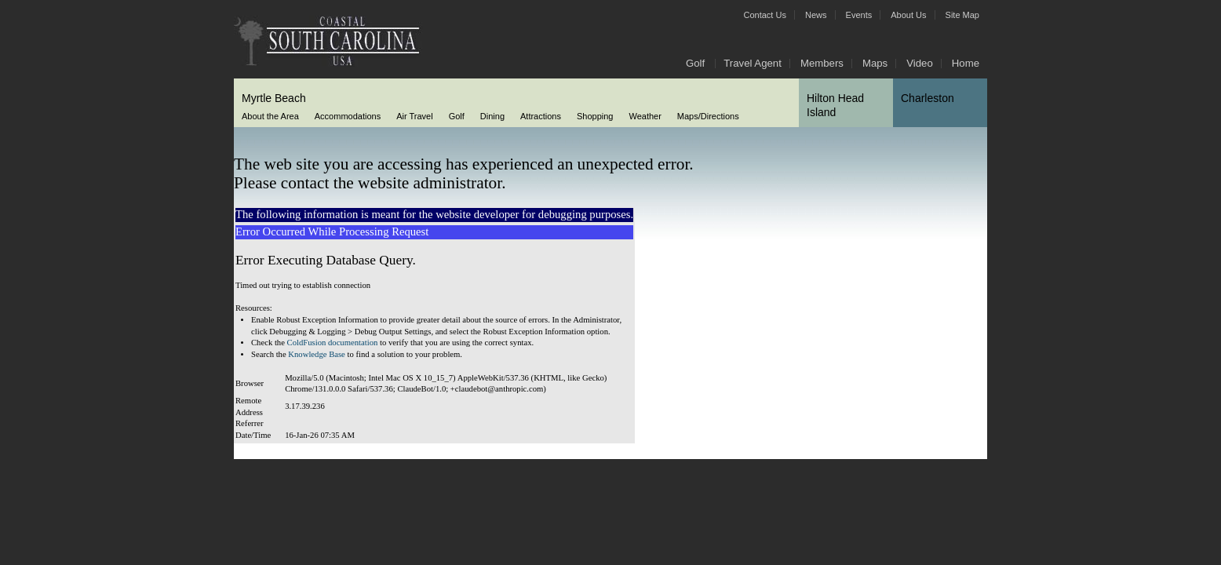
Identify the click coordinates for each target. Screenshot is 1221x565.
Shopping (595, 116)
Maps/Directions (708, 116)
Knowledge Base (316, 354)
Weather (645, 116)
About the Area (270, 116)
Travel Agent (752, 63)
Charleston (927, 98)
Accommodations (348, 116)
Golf (695, 63)
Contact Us (765, 15)
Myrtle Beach (274, 98)
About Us (908, 15)
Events (859, 15)
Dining (492, 116)
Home (965, 63)
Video (919, 63)
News (816, 15)
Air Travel (414, 116)
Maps (875, 63)
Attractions (540, 116)
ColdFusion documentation (332, 342)
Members (822, 63)
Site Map (962, 15)
